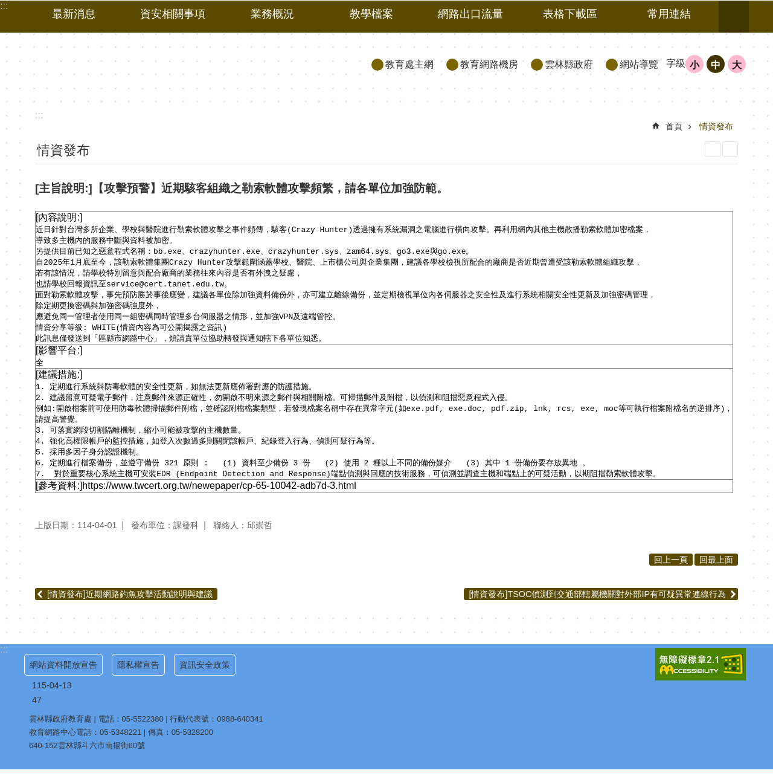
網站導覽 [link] (639, 64)
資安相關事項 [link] (172, 14)
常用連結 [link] (669, 14)
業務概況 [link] (272, 14)
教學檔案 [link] (371, 14)
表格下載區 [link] (570, 14)
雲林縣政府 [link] (569, 64)
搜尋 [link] (734, 17)
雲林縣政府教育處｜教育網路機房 (133, 64)
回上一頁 (671, 572)
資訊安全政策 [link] (204, 677)
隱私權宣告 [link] (138, 677)
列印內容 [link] (712, 149)
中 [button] (715, 65)
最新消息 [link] (73, 14)
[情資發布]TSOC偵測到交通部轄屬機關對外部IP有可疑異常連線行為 (597, 607)
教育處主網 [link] (409, 64)
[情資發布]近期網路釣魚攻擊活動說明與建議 (130, 607)
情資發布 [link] (716, 126)
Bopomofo (730, 149)
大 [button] (737, 65)
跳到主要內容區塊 (6, 6)
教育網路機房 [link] (489, 64)
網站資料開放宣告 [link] (63, 677)
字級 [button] (675, 63)
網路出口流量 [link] (470, 14)
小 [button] (694, 65)
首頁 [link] (674, 126)
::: (4, 662)
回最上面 (716, 572)
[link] (700, 677)
